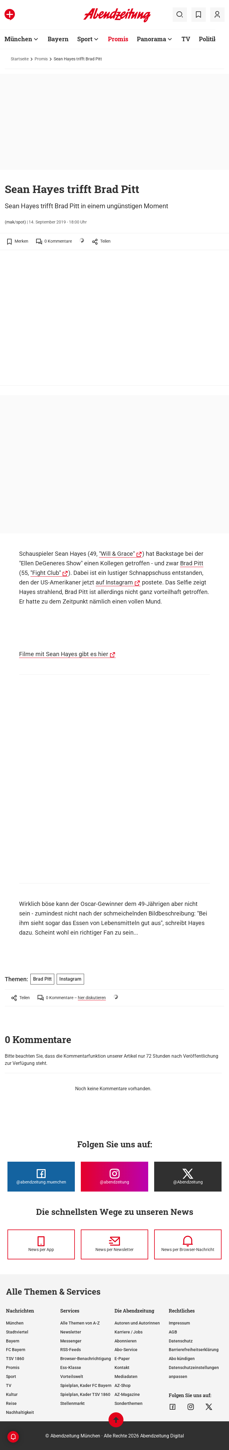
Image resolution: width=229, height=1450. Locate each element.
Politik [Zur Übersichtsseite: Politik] (208, 39)
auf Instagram (114, 582)
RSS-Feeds (70, 1349)
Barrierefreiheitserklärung (194, 1349)
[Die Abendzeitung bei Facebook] (41, 1177)
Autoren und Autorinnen (137, 1323)
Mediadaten (125, 1376)
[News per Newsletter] (114, 1244)
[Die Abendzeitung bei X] (188, 1177)
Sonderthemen (128, 1403)
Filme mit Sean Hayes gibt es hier (63, 654)
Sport (11, 1376)
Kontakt (121, 1367)
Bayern (12, 1341)
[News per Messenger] (41, 1244)
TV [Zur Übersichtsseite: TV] (186, 39)
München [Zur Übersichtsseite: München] (18, 39)
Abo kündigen (182, 1358)
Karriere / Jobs (128, 1332)
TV (8, 1385)
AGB (173, 1332)
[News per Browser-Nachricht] (188, 1244)
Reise (11, 1403)
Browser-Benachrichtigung (85, 1358)
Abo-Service (125, 1349)
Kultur (12, 1394)
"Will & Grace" (117, 553)
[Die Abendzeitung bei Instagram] (114, 1177)
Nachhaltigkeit (20, 1412)
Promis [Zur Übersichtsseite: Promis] (118, 39)
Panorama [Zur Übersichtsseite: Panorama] (151, 39)
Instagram (70, 979)
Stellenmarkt (72, 1403)
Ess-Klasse (70, 1367)
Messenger (70, 1341)
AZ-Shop (122, 1385)
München (15, 1323)
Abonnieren (125, 1341)
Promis (41, 58)
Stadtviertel (17, 1332)
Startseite (20, 58)
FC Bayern (15, 1349)
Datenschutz (181, 1341)
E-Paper (122, 1358)
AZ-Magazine (127, 1394)
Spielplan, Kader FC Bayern (86, 1385)
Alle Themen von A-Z (80, 1323)
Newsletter (70, 1332)
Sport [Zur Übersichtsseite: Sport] (84, 39)
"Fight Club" (45, 572)
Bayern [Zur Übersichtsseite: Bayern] (58, 39)
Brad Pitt (191, 563)
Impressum (179, 1323)
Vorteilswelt (71, 1376)
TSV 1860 (15, 1358)
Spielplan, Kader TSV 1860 (85, 1394)
